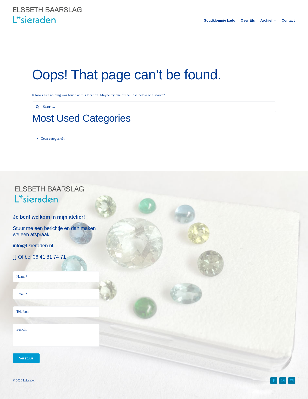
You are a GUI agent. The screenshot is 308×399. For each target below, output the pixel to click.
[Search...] (154, 106)
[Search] (37, 106)
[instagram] (282, 380)
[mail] (291, 380)
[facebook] (273, 380)
